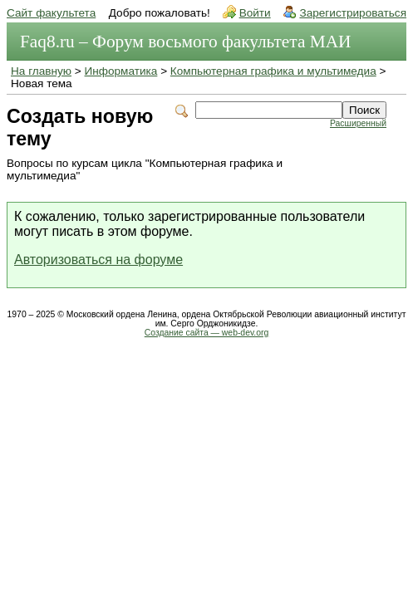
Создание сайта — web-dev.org (207, 332)
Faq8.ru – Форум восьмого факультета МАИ (185, 41)
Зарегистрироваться (352, 13)
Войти (255, 13)
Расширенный (358, 123)
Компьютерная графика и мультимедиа (273, 71)
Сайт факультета (51, 13)
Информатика (121, 71)
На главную (41, 71)
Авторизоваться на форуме (98, 259)
